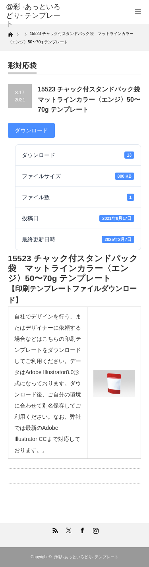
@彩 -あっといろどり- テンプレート (33, 15)
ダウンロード (31, 130)
